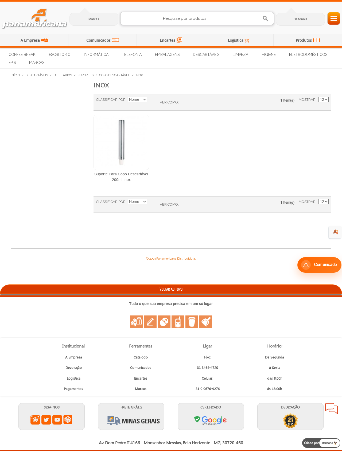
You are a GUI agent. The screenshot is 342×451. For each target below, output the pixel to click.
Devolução (73, 367)
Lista (193, 102)
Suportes (85, 75)
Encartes (168, 40)
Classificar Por (111, 100)
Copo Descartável (114, 75)
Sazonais (300, 19)
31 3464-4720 (207, 367)
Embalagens (167, 54)
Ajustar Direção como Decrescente (152, 100)
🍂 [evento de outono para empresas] (335, 231)
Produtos (304, 40)
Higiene (269, 54)
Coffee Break (22, 54)
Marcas (93, 19)
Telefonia (132, 54)
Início (15, 75)
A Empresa (31, 40)
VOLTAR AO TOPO (171, 289)
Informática (96, 54)
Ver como (169, 102)
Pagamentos (73, 388)
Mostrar (307, 100)
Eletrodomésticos (308, 54)
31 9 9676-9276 (208, 388)
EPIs (12, 62)
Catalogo (141, 357)
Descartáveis (206, 54)
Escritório (60, 54)
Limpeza (240, 54)
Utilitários (62, 75)
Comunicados (99, 40)
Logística (236, 40)
